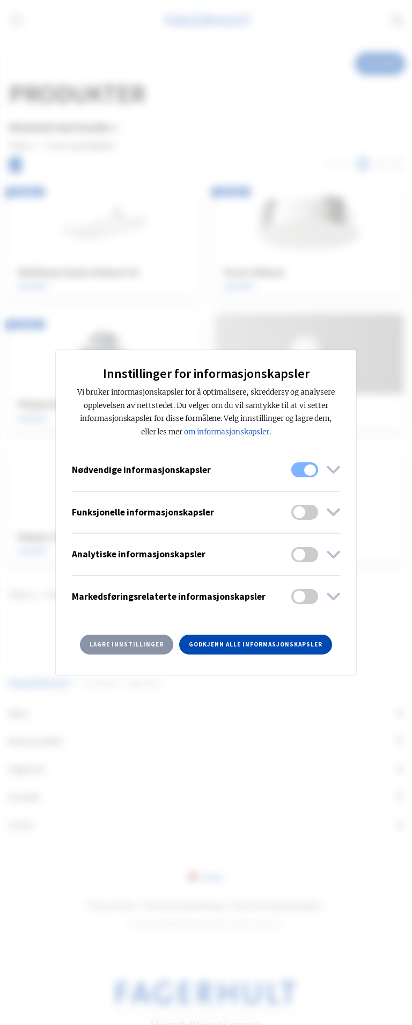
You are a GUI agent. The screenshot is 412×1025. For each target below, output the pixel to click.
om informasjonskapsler (226, 432)
